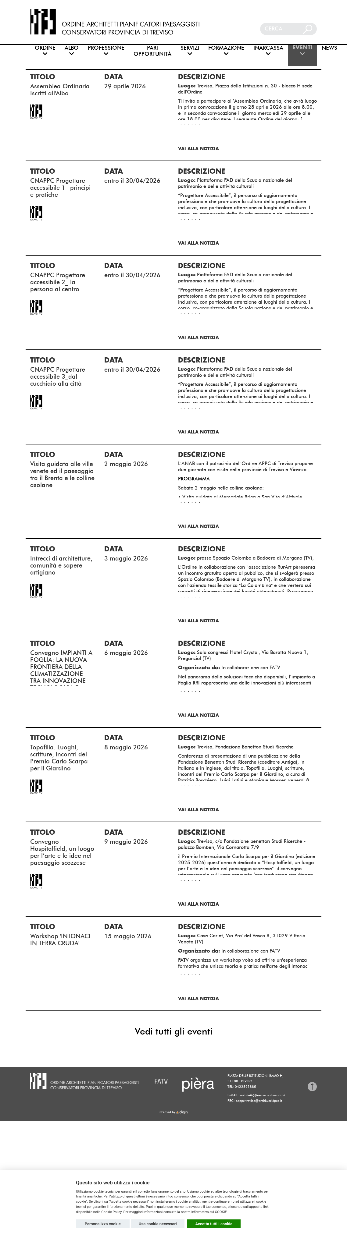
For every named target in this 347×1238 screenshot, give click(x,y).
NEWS (329, 48)
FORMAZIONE (226, 51)
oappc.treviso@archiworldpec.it (259, 1100)
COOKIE (221, 1212)
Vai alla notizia (198, 149)
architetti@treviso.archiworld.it (262, 1095)
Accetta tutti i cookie (214, 1224)
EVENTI (302, 50)
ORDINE (45, 51)
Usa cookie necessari (158, 1224)
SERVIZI (190, 51)
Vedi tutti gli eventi (174, 1031)
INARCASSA (268, 51)
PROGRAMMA (194, 479)
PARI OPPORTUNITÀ (152, 51)
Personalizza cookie (103, 1224)
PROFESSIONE (106, 51)
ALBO (72, 51)
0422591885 (245, 1086)
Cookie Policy (111, 1212)
